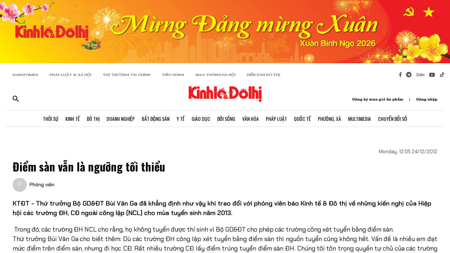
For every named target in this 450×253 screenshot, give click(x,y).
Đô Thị (93, 118)
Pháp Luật (276, 118)
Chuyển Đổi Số (392, 118)
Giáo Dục (201, 118)
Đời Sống (226, 118)
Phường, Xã (329, 118)
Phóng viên (42, 184)
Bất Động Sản (155, 118)
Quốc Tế (302, 118)
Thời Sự (50, 118)
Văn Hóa (250, 118)
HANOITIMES (25, 74)
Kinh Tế (72, 118)
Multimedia (359, 118)
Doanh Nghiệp (121, 118)
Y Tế (180, 118)
